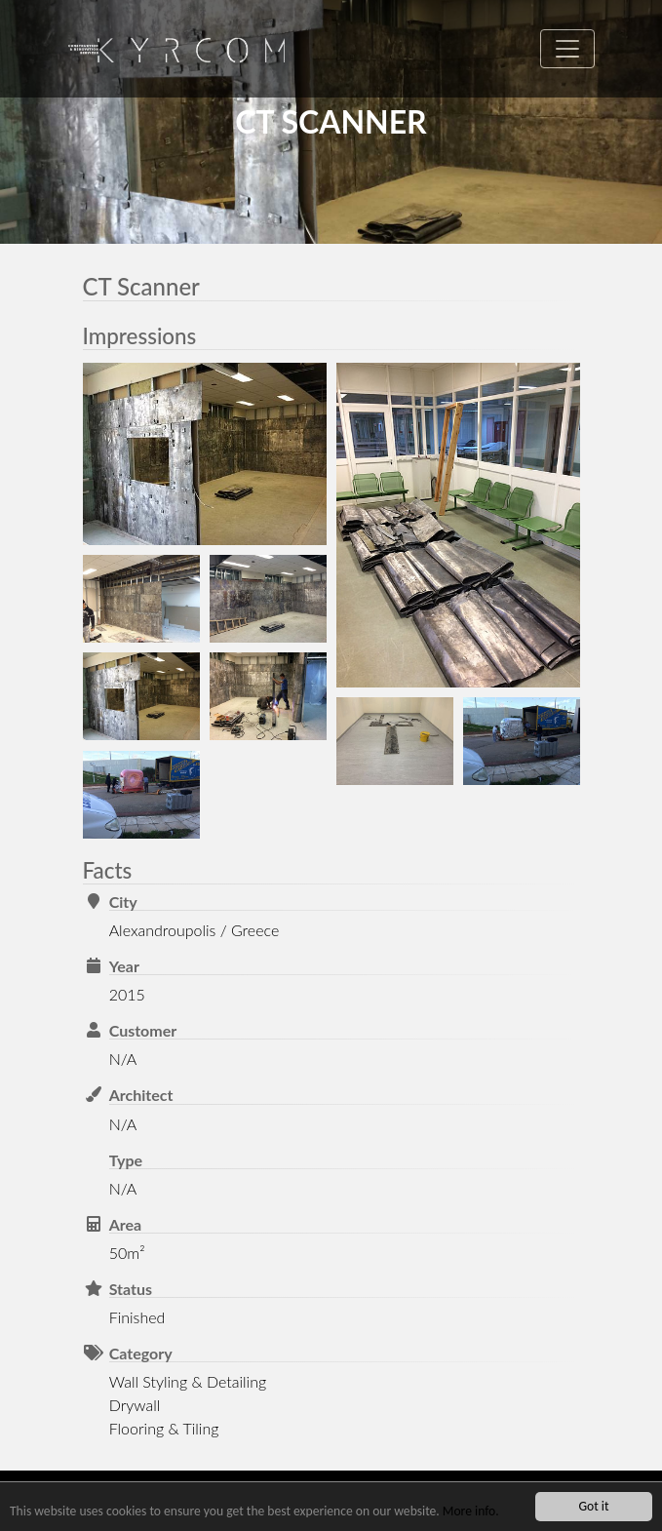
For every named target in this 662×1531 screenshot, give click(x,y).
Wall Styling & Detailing (187, 1381)
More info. (471, 1511)
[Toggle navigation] (567, 48)
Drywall (135, 1404)
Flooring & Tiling (164, 1428)
